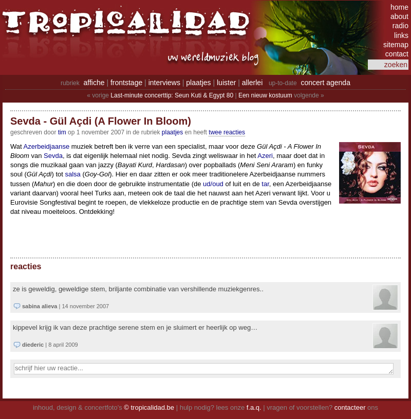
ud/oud (213, 184)
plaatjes (198, 82)
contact (396, 54)
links (401, 35)
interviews (164, 82)
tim (62, 132)
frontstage (126, 82)
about (399, 16)
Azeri (265, 155)
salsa (72, 174)
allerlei (252, 82)
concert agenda (325, 82)
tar (265, 184)
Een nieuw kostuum (265, 95)
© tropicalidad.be (149, 407)
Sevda (53, 155)
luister (226, 82)
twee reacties (227, 132)
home (399, 7)
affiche (94, 82)
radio (400, 26)
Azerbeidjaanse (47, 146)
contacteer (350, 407)
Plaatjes (172, 132)
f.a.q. (254, 407)
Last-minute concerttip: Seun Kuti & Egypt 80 (171, 95)
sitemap (395, 45)
